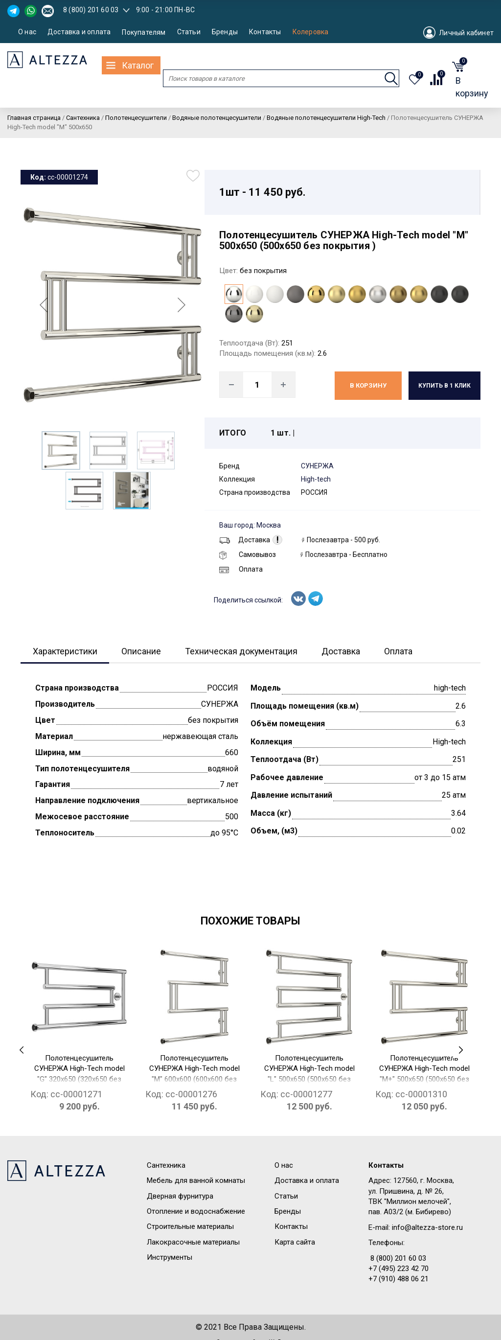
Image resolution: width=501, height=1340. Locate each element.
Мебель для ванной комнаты (196, 1180)
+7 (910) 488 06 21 (398, 1279)
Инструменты (169, 1257)
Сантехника (166, 1165)
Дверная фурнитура (180, 1196)
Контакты (265, 32)
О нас (27, 32)
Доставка (244, 540)
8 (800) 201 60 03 (90, 10)
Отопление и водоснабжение (196, 1211)
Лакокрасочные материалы (193, 1242)
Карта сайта (294, 1242)
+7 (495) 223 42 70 (398, 1268)
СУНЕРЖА (317, 466)
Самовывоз (247, 554)
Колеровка (311, 32)
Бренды (225, 32)
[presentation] (21, 1050)
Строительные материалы (190, 1226)
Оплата (241, 569)
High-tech (316, 479)
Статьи (189, 32)
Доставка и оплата (79, 32)
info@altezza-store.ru (427, 1227)
